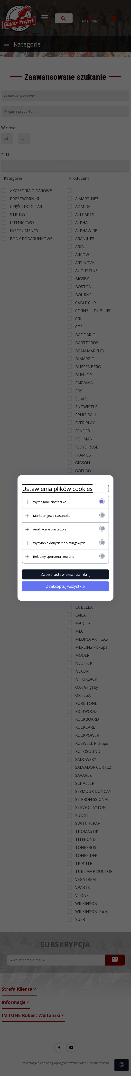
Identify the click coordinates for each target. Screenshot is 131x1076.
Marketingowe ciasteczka (51, 515)
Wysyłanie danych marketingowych (59, 542)
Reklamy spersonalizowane (53, 556)
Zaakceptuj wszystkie (65, 586)
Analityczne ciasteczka (49, 529)
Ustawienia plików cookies (57, 488)
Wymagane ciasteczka (49, 501)
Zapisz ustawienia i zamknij (65, 574)
